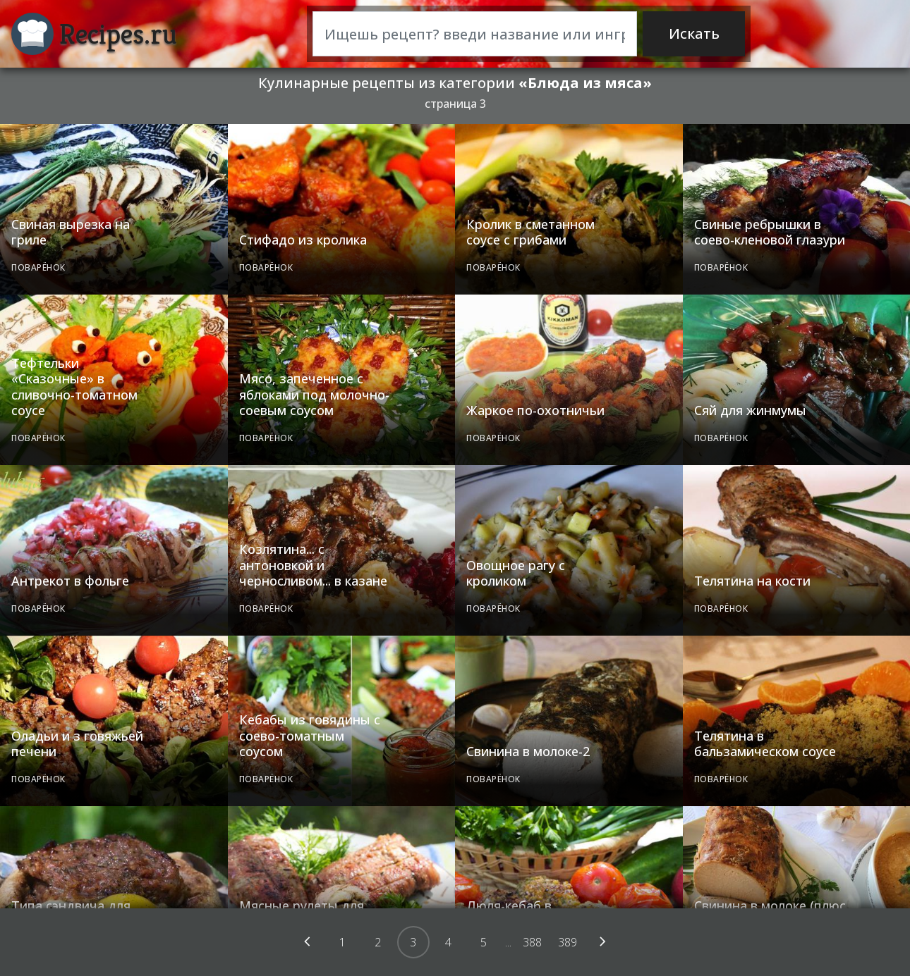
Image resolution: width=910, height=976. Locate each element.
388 (532, 942)
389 (567, 942)
